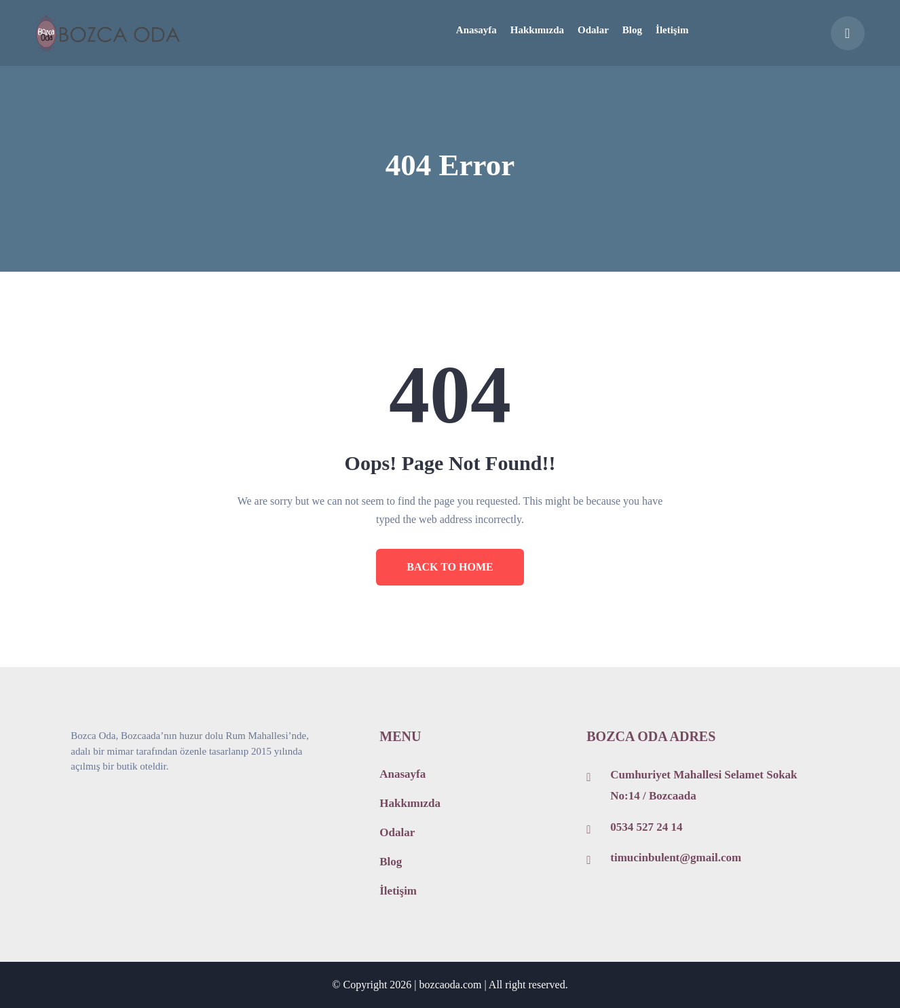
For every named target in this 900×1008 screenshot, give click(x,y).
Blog (390, 861)
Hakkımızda (409, 803)
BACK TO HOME (450, 567)
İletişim (398, 890)
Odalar (397, 832)
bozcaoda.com (450, 984)
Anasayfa (402, 774)
